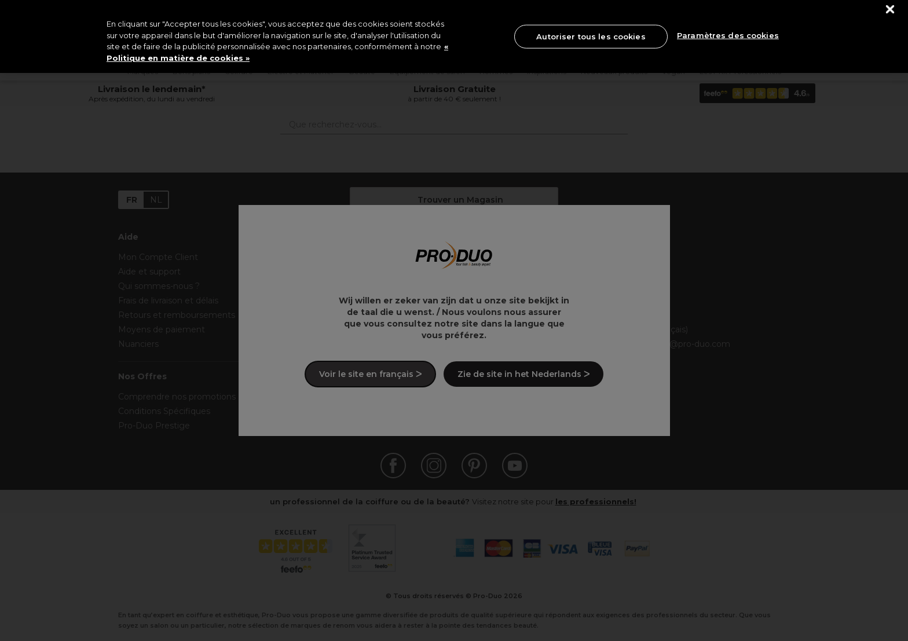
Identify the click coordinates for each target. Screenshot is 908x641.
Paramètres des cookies (728, 35)
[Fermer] (890, 9)
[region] (454, 36)
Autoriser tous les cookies (590, 36)
